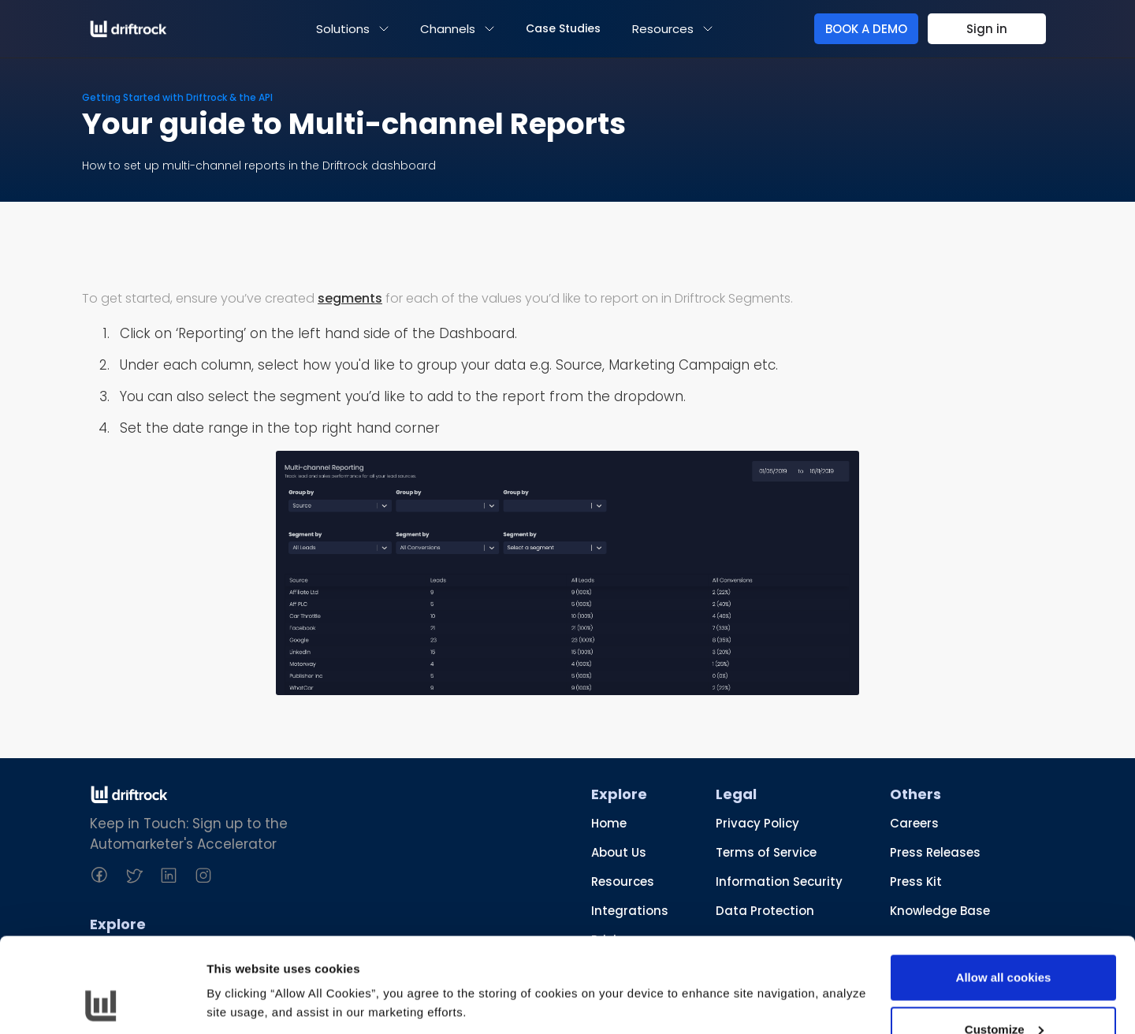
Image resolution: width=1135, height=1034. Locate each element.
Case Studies (563, 28)
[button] (352, 29)
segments (350, 298)
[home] (128, 29)
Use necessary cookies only (1003, 992)
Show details (243, 966)
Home (609, 823)
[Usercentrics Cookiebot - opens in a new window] (102, 1003)
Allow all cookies (1003, 888)
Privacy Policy (757, 823)
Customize (1004, 940)
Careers (914, 823)
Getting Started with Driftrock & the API (177, 97)
